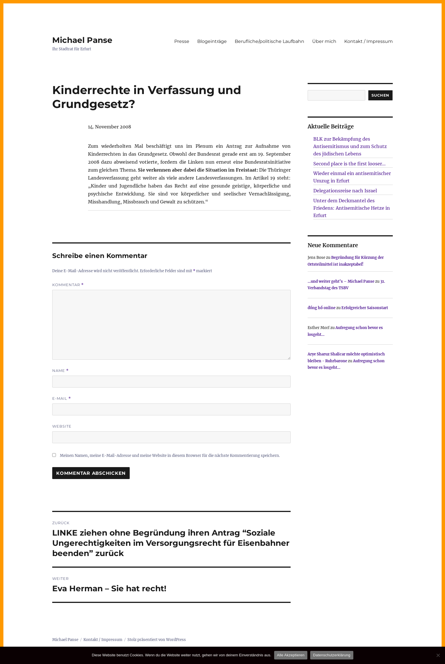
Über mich (324, 41)
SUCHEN (380, 95)
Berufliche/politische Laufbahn (269, 41)
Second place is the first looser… (349, 163)
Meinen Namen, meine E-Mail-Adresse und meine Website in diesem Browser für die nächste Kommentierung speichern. (170, 455)
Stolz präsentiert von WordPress (156, 639)
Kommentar (68, 284)
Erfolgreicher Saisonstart (364, 307)
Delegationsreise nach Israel (345, 190)
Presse (181, 41)
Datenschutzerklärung (331, 655)
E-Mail (61, 398)
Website (62, 426)
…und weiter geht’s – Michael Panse (341, 281)
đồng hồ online (321, 307)
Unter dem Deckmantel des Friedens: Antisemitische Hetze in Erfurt (351, 208)
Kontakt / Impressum (368, 41)
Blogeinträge (212, 41)
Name (60, 370)
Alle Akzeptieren (291, 655)
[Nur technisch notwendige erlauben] (438, 655)
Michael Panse (82, 40)
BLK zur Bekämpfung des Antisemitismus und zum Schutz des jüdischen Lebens (350, 146)
